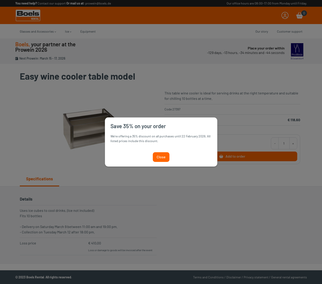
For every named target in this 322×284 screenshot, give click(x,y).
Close (161, 157)
